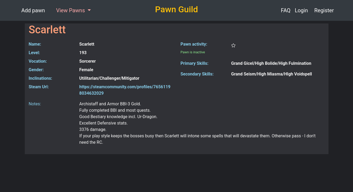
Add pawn (33, 10)
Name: (35, 44)
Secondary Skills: (197, 74)
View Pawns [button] (71, 10)
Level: (34, 52)
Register (324, 10)
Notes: (35, 103)
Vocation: (38, 61)
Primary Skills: (195, 63)
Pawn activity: (194, 44)
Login (301, 10)
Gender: (36, 69)
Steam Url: (39, 86)
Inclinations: (40, 78)
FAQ (285, 10)
